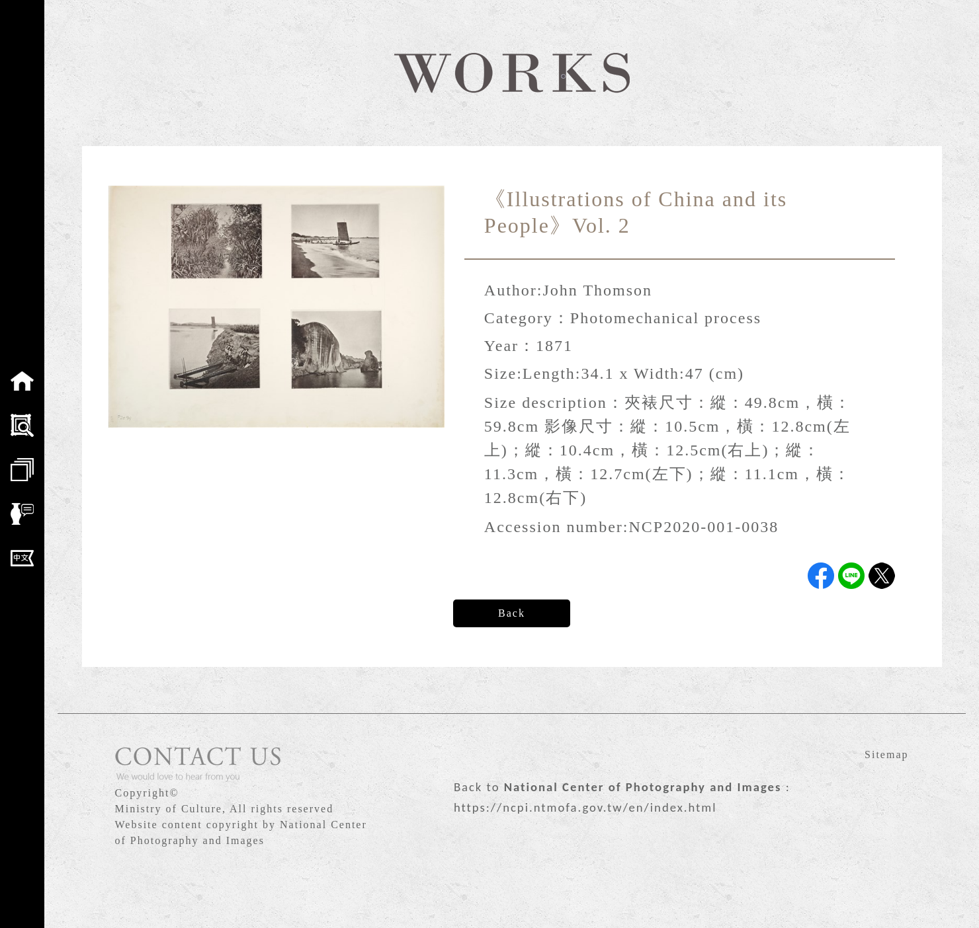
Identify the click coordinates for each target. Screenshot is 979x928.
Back (511, 613)
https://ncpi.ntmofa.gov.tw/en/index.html (585, 807)
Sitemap (886, 754)
